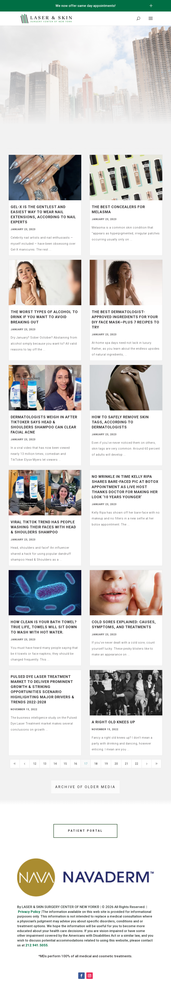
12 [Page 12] (34, 763)
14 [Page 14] (55, 763)
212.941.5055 (36, 947)
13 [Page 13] (44, 763)
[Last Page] (156, 763)
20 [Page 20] (116, 763)
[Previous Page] (25, 763)
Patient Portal (85, 831)
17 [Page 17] (85, 763)
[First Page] (15, 763)
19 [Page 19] (106, 763)
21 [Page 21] (126, 763)
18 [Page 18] (95, 763)
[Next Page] (147, 763)
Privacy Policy (29, 913)
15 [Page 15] (65, 763)
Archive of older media (85, 787)
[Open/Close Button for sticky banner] (151, 5)
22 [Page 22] (136, 763)
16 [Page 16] (75, 763)
